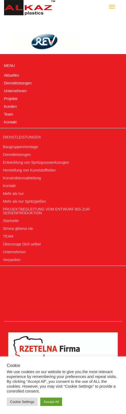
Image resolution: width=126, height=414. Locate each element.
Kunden (10, 106)
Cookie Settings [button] (22, 402)
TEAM (7, 236)
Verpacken (11, 260)
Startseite (10, 221)
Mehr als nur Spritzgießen (23, 201)
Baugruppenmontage (19, 147)
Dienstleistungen (18, 83)
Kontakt (10, 122)
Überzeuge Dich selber (21, 244)
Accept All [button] (51, 402)
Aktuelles (11, 75)
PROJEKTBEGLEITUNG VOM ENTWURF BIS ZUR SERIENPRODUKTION (45, 211)
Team (8, 114)
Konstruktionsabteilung (21, 178)
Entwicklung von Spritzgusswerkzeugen (35, 162)
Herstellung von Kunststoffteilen (28, 170)
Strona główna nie (17, 228)
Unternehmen (15, 91)
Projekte (10, 99)
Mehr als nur (12, 193)
